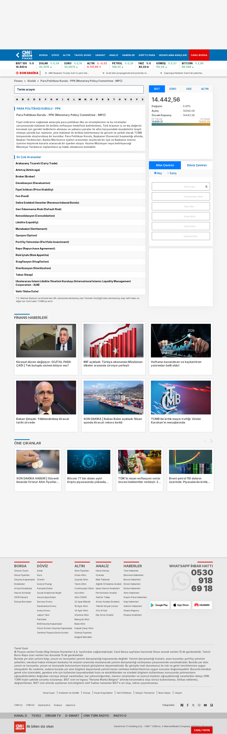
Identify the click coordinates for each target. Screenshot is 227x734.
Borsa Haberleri (132, 579)
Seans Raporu (131, 610)
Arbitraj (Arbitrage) (28, 169)
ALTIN (79, 566)
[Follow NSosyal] (182, 705)
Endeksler (19, 583)
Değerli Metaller (83, 637)
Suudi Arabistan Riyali (49, 592)
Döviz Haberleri (132, 583)
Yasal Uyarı (49, 692)
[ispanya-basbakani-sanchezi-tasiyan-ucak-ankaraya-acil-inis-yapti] (68, 73)
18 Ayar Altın (81, 606)
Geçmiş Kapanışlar (24, 579)
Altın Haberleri (131, 592)
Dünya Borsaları (23, 601)
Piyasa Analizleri (133, 614)
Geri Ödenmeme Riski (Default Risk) (38, 209)
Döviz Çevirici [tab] (197, 165)
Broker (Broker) (25, 176)
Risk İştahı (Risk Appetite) (32, 255)
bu (51, 298)
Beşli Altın (79, 623)
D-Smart (72, 715)
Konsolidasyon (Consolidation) (35, 215)
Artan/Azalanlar (23, 588)
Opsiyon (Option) (26, 235)
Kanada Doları (45, 588)
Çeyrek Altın (190, 236)
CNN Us (18, 705)
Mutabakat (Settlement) (31, 228)
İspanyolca (44, 705)
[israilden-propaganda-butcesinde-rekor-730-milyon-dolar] (183, 73)
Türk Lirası (189, 186)
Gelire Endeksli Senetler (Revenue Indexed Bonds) (47, 202)
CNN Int (30, 705)
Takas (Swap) (24, 274)
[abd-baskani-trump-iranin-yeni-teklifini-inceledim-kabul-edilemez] (124, 73)
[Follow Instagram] (199, 705)
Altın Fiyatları (81, 570)
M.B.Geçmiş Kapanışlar (49, 623)
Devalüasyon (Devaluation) (33, 182)
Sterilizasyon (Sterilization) (33, 268)
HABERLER (133, 566)
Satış (173, 173)
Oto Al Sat (101, 610)
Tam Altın (189, 206)
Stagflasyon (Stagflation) (32, 261)
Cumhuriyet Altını (193, 196)
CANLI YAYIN (202, 730)
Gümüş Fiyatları (83, 632)
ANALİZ (102, 566)
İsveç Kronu (43, 610)
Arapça (58, 705)
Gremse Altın (81, 614)
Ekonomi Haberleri (133, 575)
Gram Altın (189, 216)
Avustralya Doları (46, 597)
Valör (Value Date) (27, 291)
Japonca (70, 705)
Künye (86, 692)
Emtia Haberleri (132, 588)
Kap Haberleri (131, 601)
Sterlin (41, 579)
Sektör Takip (103, 597)
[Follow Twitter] (193, 705)
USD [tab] (189, 88)
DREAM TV (53, 715)
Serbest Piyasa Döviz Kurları (52, 632)
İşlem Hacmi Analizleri (108, 588)
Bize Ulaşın (165, 692)
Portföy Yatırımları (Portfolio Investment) (42, 241)
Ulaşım (178, 692)
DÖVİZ (42, 566)
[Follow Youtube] (205, 705)
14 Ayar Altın (81, 610)
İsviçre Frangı (44, 583)
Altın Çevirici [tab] (165, 165)
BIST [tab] (157, 88)
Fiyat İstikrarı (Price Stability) (34, 189)
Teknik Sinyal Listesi (107, 606)
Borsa (20, 566)
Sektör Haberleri (133, 606)
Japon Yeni (43, 614)
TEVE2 (36, 715)
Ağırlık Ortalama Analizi (108, 583)
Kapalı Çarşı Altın (83, 628)
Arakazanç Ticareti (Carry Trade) (36, 163)
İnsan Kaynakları (103, 692)
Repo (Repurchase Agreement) (35, 248)
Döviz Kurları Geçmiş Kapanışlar (54, 628)
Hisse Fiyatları (22, 575)
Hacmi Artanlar (22, 592)
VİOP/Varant (21, 597)
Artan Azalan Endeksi (108, 601)
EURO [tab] (173, 88)
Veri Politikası (124, 692)
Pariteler (42, 619)
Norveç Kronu (44, 601)
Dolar (40, 570)
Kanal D (20, 715)
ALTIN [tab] (205, 88)
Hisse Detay (102, 570)
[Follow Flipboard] (211, 705)
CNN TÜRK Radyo (96, 715)
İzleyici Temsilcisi (144, 692)
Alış (159, 173)
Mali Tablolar (103, 579)
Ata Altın (79, 592)
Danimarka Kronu (46, 606)
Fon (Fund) (22, 196)
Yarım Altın (190, 226)
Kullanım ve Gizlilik (69, 692)
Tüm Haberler (131, 570)
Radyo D (120, 715)
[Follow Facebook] (188, 705)
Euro (39, 575)
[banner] (28, 55)
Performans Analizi (106, 592)
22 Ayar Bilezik (82, 601)
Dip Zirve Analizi (105, 614)
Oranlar (100, 575)
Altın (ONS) (80, 597)
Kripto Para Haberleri (135, 597)
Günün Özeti (21, 570)
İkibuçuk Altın (81, 619)
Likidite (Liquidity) (27, 222)
